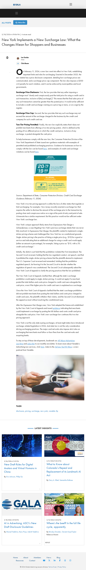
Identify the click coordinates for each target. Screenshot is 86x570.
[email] (7, 58)
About (25, 557)
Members (37, 557)
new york (44, 411)
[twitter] (7, 64)
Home (15, 557)
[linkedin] (7, 71)
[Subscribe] (20, 22)
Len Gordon (25, 57)
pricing (28, 411)
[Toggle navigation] (70, 4)
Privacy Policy (62, 567)
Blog (58, 557)
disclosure (20, 411)
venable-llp (53, 411)
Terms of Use (52, 567)
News (49, 557)
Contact (32, 560)
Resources (20, 560)
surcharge (35, 411)
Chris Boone (25, 63)
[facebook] (7, 78)
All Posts (6, 22)
